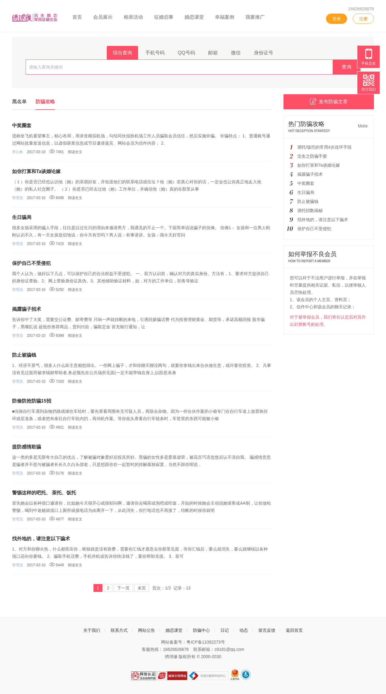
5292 (56, 290)
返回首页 (294, 630)
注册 (363, 18)
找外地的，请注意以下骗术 (41, 538)
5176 (56, 473)
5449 (56, 565)
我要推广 (255, 17)
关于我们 (91, 630)
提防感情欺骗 (26, 446)
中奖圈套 (21, 125)
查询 (346, 66)
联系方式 (119, 630)
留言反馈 (266, 630)
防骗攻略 (45, 101)
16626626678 (361, 8)
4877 (56, 519)
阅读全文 (75, 152)
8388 (56, 335)
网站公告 (146, 630)
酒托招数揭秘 (310, 210)
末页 (142, 588)
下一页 (123, 588)
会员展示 (102, 17)
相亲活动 (133, 17)
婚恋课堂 (194, 17)
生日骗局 (21, 217)
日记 (224, 630)
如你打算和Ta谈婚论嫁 (36, 171)
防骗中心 (201, 630)
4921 (56, 427)
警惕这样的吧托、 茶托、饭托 (44, 492)
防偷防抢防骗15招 (31, 400)
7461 (56, 152)
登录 (336, 18)
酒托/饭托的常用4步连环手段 (324, 147)
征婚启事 (163, 17)
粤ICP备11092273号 (205, 642)
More (363, 126)
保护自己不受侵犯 (31, 263)
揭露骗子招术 (26, 309)
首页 (77, 17)
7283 (56, 381)
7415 (56, 244)
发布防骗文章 (329, 101)
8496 (56, 198)
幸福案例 (224, 17)
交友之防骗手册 (312, 156)
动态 (243, 630)
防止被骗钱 (24, 355)
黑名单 (19, 101)
